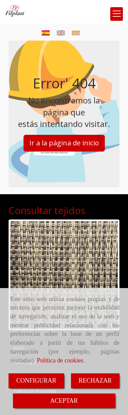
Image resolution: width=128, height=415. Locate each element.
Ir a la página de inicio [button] (64, 142)
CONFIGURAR (36, 380)
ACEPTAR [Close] (64, 400)
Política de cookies (60, 360)
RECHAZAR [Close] (95, 380)
